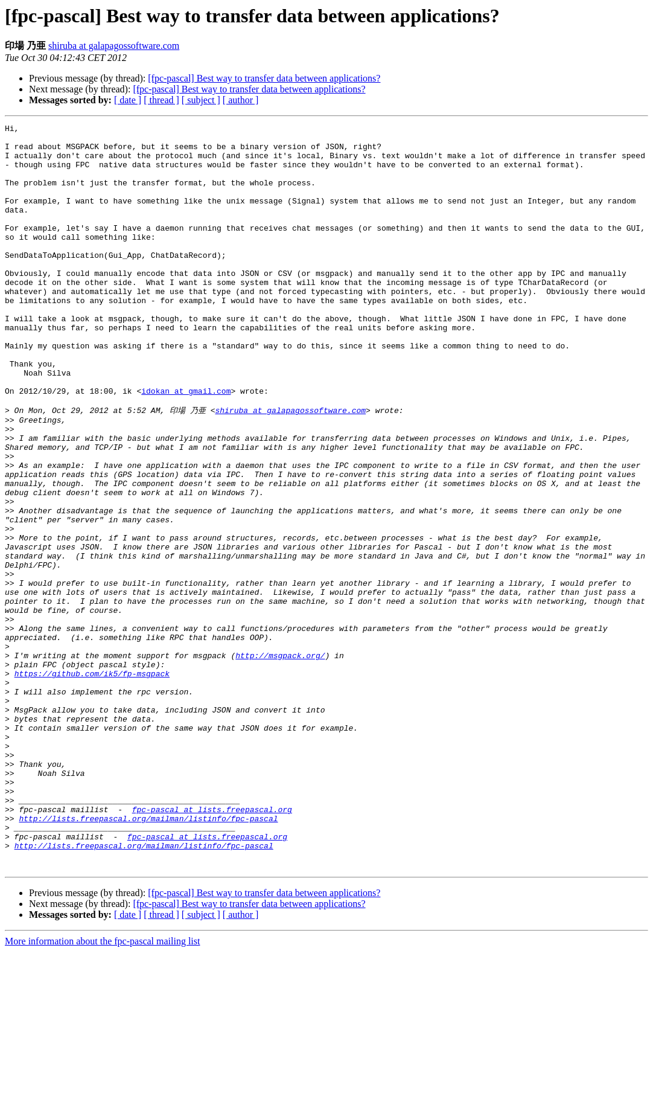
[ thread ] (161, 100)
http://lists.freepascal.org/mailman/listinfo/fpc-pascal (148, 956)
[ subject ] (201, 100)
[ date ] (127, 100)
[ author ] (241, 100)
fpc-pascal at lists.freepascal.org (212, 945)
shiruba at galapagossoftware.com (113, 45)
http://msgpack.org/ (280, 760)
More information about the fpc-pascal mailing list (102, 1088)
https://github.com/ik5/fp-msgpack (92, 782)
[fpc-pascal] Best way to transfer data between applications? (264, 78)
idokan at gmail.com (186, 445)
